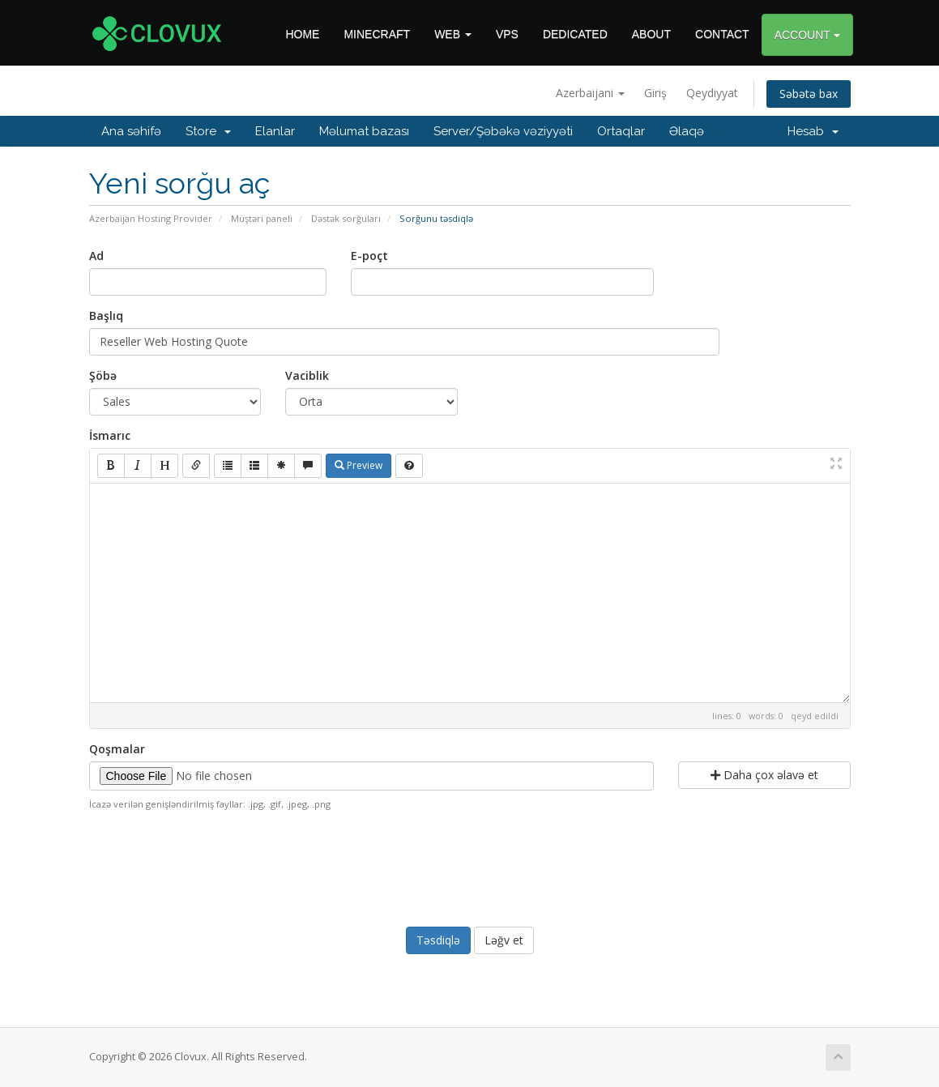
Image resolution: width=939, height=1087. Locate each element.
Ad (96, 255)
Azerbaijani (590, 92)
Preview (358, 465)
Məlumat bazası (364, 131)
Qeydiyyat (712, 92)
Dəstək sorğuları (346, 218)
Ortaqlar (621, 131)
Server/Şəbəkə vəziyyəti (503, 131)
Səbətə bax (808, 93)
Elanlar (275, 131)
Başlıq (106, 315)
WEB (453, 34)
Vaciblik (307, 375)
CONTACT (722, 34)
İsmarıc (109, 435)
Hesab (813, 131)
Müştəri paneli (261, 218)
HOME (302, 34)
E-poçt (369, 255)
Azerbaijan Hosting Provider (150, 218)
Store (208, 131)
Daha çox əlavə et (764, 774)
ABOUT (651, 34)
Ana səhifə (131, 131)
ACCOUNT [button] (807, 34)
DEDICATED (575, 34)
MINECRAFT (377, 34)
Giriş (655, 92)
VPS (507, 34)
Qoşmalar (117, 749)
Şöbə (103, 375)
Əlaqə (686, 131)
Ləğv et (503, 940)
